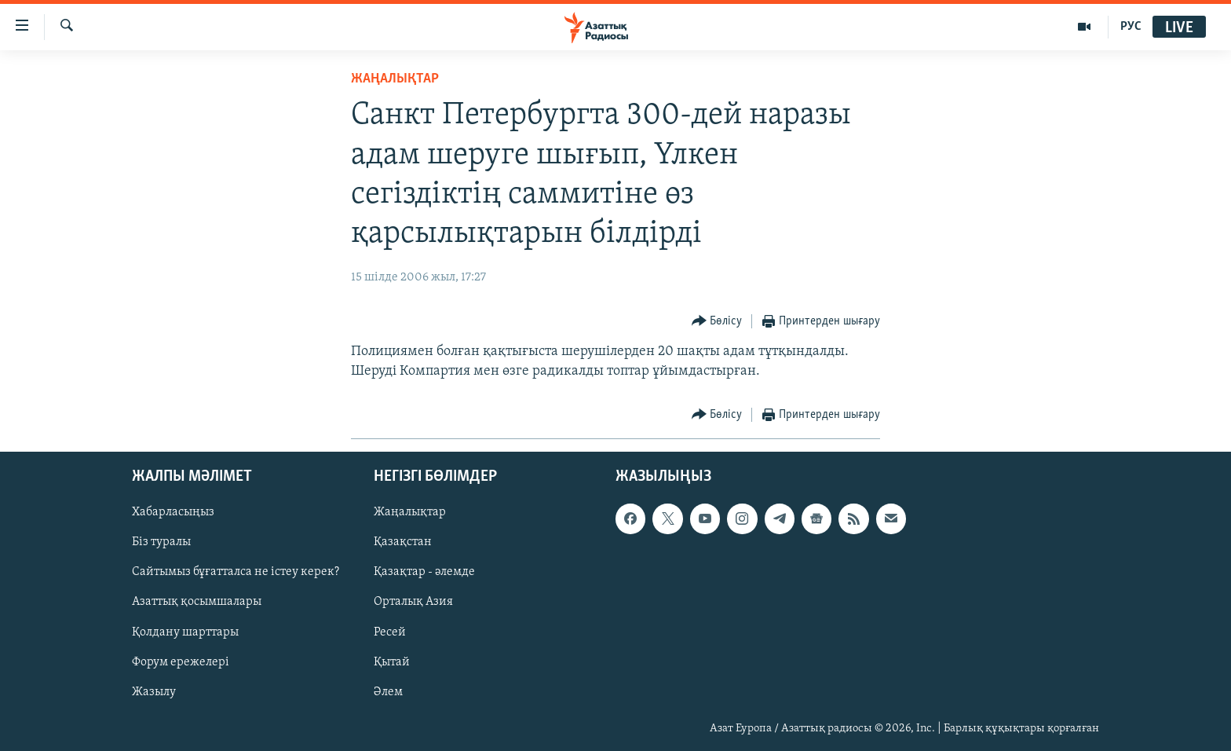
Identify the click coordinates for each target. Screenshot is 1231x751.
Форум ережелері (180, 662)
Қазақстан (403, 542)
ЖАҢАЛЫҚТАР (395, 78)
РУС (1131, 26)
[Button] (717, 321)
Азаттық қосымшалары (196, 602)
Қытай (392, 662)
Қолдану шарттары (185, 632)
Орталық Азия (413, 602)
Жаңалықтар (410, 512)
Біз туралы (161, 542)
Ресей (390, 632)
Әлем (388, 692)
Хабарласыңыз (173, 512)
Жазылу (154, 692)
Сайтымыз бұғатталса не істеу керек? (235, 572)
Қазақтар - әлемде (424, 572)
